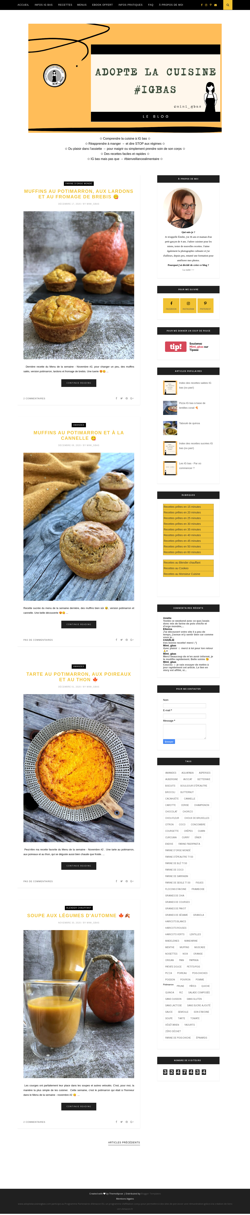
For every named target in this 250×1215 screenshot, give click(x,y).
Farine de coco (174, 869)
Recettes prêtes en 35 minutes (182, 529)
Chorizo (188, 811)
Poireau (182, 973)
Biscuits (170, 785)
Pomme (200, 979)
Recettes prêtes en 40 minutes (182, 535)
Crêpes (188, 831)
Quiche (205, 986)
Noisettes (171, 953)
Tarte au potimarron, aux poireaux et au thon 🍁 (78, 677)
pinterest (205, 305)
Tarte (181, 1018)
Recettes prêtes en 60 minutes (182, 552)
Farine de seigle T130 (177, 882)
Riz (181, 992)
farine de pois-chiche (178, 1037)
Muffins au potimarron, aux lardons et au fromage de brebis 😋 (79, 194)
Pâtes (192, 986)
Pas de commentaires (38, 640)
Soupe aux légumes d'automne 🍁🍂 (79, 916)
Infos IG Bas (44, 5)
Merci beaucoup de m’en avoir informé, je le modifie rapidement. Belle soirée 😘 (188, 658)
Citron (169, 824)
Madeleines (172, 940)
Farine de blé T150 (176, 863)
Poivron (185, 979)
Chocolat (171, 811)
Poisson (170, 979)
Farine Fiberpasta (189, 844)
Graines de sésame (176, 915)
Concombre (198, 824)
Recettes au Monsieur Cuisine (182, 573)
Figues (199, 882)
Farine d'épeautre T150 (179, 856)
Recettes (65, 5)
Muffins (184, 947)
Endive (169, 844)
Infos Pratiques (131, 5)
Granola (198, 915)
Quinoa (169, 992)
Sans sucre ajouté (199, 1005)
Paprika (193, 960)
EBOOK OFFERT (102, 5)
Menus (82, 5)
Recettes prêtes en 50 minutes (182, 546)
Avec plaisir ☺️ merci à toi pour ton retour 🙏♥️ (188, 649)
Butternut (187, 792)
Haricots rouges (175, 928)
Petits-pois (193, 966)
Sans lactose (173, 1005)
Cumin (201, 831)
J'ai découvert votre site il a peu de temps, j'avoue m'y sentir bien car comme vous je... (188, 634)
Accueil (23, 5)
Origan (169, 960)
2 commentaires (34, 399)
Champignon (201, 805)
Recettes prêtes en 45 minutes (182, 540)
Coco (182, 824)
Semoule (183, 1012)
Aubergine (171, 779)
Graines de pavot (175, 908)
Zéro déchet (173, 1031)
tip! (176, 346)
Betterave (203, 779)
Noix (185, 953)
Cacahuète (172, 798)
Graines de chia (174, 895)
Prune (180, 986)
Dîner (198, 837)
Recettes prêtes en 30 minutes (182, 523)
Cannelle (189, 798)
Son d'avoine (201, 1012)
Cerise (185, 805)
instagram (188, 305)
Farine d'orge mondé (78, 183)
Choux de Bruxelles (196, 818)
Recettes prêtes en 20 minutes (182, 512)
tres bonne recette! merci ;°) (180, 642)
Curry (185, 837)
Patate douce (173, 966)
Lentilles (195, 934)
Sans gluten (194, 999)
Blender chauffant (78, 909)
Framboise (198, 889)
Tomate (195, 1018)
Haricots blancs (175, 921)
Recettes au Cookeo (176, 568)
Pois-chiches (199, 973)
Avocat (187, 779)
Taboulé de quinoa (189, 423)
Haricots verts (174, 934)
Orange (198, 953)
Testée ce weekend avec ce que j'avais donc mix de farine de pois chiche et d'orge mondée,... (186, 623)
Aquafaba (187, 772)
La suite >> (188, 269)
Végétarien (172, 1024)
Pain (181, 960)
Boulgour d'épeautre (193, 785)
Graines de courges (177, 902)
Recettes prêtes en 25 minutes (182, 518)
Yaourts (189, 1024)
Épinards (201, 1037)
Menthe (169, 947)
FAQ (151, 5)
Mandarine (191, 940)
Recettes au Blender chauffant (182, 562)
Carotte (170, 805)
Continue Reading (79, 383)
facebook (171, 305)
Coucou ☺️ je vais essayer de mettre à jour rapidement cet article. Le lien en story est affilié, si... (186, 667)
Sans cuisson (173, 999)
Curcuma (171, 837)
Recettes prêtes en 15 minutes (182, 506)
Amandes (78, 425)
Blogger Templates (151, 1194)
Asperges (204, 772)
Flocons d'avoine (175, 889)
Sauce (169, 1012)
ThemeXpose (116, 1194)
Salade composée (199, 992)
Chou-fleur (172, 818)
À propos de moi (171, 5)
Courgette (172, 831)
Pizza (168, 973)
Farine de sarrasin (176, 876)
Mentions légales (125, 1199)
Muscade (199, 947)
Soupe (169, 1018)
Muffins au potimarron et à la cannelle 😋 (78, 436)
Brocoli (170, 792)
